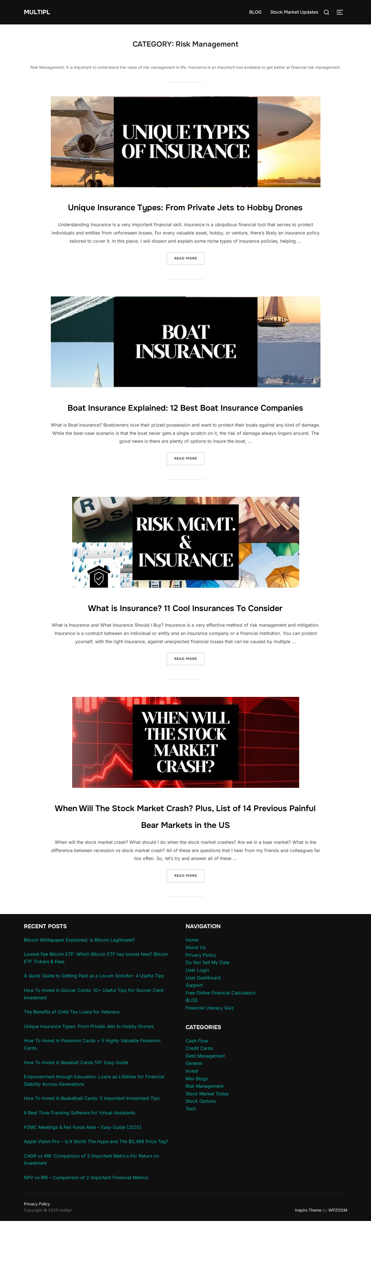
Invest (192, 1121)
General (194, 1113)
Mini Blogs (197, 1128)
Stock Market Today (207, 1144)
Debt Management (205, 1106)
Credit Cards (199, 1098)
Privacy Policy (201, 1005)
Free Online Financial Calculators (220, 1043)
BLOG (255, 12)
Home (192, 990)
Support (194, 1035)
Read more (189, 274)
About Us (196, 997)
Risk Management (204, 1136)
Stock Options (201, 1151)
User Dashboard (203, 1028)
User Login (197, 1020)
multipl (39, 12)
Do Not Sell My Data (207, 1012)
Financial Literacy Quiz (210, 1058)
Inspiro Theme (308, 1260)
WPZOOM (337, 1260)
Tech (191, 1159)
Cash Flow (197, 1091)
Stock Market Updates (294, 12)
